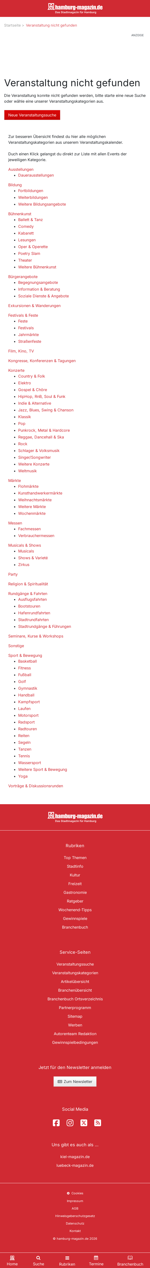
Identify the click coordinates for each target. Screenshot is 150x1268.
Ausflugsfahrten (32, 599)
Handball (26, 695)
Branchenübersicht (75, 990)
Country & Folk (31, 376)
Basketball (27, 661)
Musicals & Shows (24, 545)
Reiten (23, 735)
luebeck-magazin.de (75, 1165)
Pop (21, 423)
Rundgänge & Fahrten (27, 593)
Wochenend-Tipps (75, 909)
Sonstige (16, 645)
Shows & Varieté (33, 557)
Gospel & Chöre (32, 389)
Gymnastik (27, 688)
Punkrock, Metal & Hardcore (44, 430)
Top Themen (75, 857)
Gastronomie (75, 892)
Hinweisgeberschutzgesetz (75, 1216)
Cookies (75, 1193)
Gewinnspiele (75, 918)
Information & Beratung (39, 289)
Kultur (75, 875)
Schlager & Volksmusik (39, 450)
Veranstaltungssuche (75, 964)
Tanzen (24, 749)
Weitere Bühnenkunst (37, 267)
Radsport (26, 722)
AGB (75, 1208)
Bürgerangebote (23, 276)
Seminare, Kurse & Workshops (35, 636)
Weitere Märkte (32, 506)
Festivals (26, 327)
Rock (22, 443)
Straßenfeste (29, 341)
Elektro (24, 382)
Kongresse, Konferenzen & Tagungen (42, 360)
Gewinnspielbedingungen (75, 1042)
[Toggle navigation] (67, 1260)
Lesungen (27, 239)
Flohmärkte (28, 486)
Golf (22, 681)
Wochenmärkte (32, 513)
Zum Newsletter (75, 1081)
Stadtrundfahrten (33, 619)
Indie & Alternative (34, 403)
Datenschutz (75, 1223)
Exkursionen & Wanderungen (34, 305)
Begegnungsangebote (38, 282)
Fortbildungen (30, 190)
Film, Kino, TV (21, 351)
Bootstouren (29, 606)
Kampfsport (29, 701)
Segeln (24, 742)
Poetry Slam (29, 253)
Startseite (12, 25)
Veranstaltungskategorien (75, 972)
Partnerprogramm (75, 1007)
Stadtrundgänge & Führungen (44, 626)
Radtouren (27, 728)
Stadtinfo (75, 866)
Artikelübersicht (75, 981)
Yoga (23, 776)
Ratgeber (75, 901)
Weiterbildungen (33, 197)
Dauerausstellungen (36, 175)
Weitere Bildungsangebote (42, 204)
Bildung (15, 184)
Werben (75, 1025)
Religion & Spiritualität (28, 583)
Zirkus (23, 564)
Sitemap (75, 1016)
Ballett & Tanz (30, 219)
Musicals (26, 551)
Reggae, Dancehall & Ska (41, 437)
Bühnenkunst (19, 213)
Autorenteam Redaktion (75, 1033)
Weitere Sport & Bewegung (42, 769)
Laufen (24, 708)
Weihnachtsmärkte (35, 499)
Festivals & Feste (23, 315)
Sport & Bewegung (25, 655)
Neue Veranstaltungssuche (32, 115)
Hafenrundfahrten (34, 612)
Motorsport (28, 715)
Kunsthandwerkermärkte (40, 493)
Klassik (24, 416)
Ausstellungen (20, 169)
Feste (23, 321)
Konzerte (16, 370)
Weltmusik (27, 470)
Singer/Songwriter (34, 457)
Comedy (26, 226)
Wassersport (29, 762)
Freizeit (75, 883)
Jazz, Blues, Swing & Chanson (45, 410)
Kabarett (26, 233)
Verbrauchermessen (36, 535)
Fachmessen (29, 528)
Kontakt (75, 1231)
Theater (25, 260)
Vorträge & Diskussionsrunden (35, 785)
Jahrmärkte (28, 334)
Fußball (24, 674)
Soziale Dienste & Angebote (43, 296)
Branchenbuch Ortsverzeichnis (75, 998)
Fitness (24, 668)
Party (13, 574)
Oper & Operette (33, 246)
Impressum (75, 1201)
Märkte (14, 480)
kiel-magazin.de (75, 1156)
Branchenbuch (75, 927)
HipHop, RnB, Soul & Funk (41, 396)
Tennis (24, 755)
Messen (15, 523)
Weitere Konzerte (33, 464)
